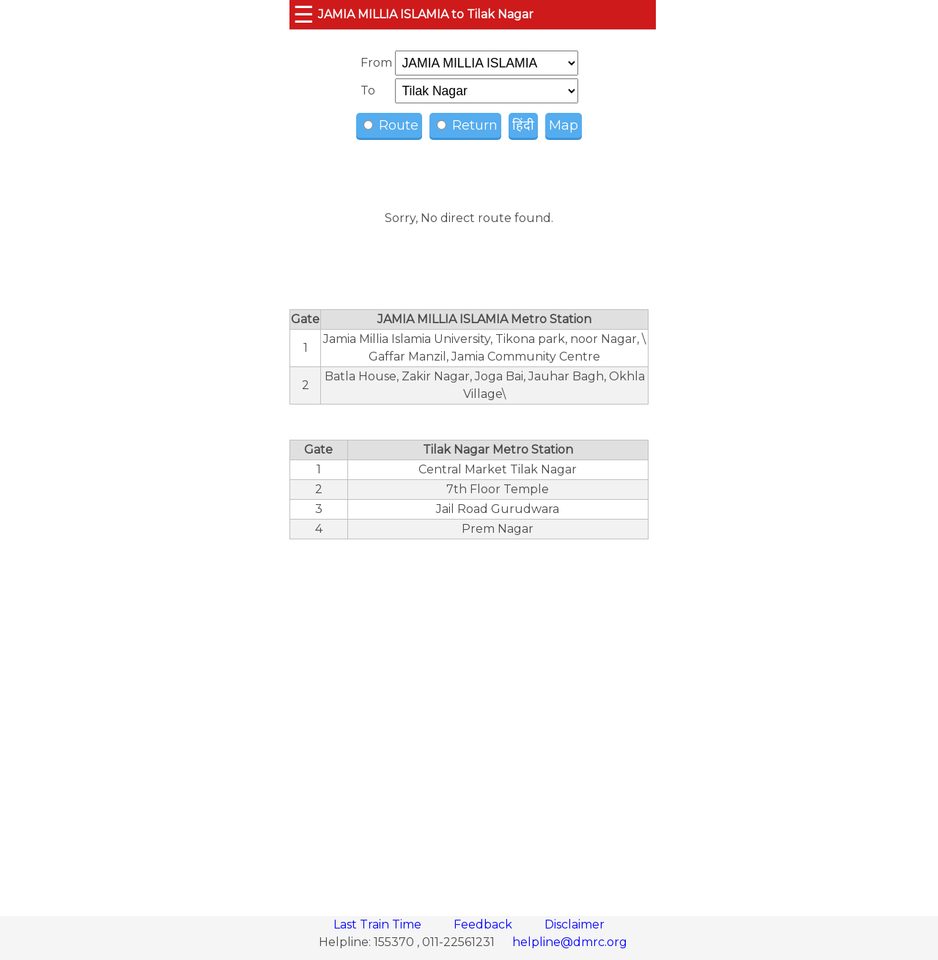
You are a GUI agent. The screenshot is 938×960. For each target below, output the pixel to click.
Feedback (484, 924)
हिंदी (523, 125)
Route (390, 125)
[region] (469, 719)
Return (467, 125)
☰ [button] (303, 14)
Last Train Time (378, 924)
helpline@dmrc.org (569, 942)
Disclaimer (574, 924)
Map (563, 125)
